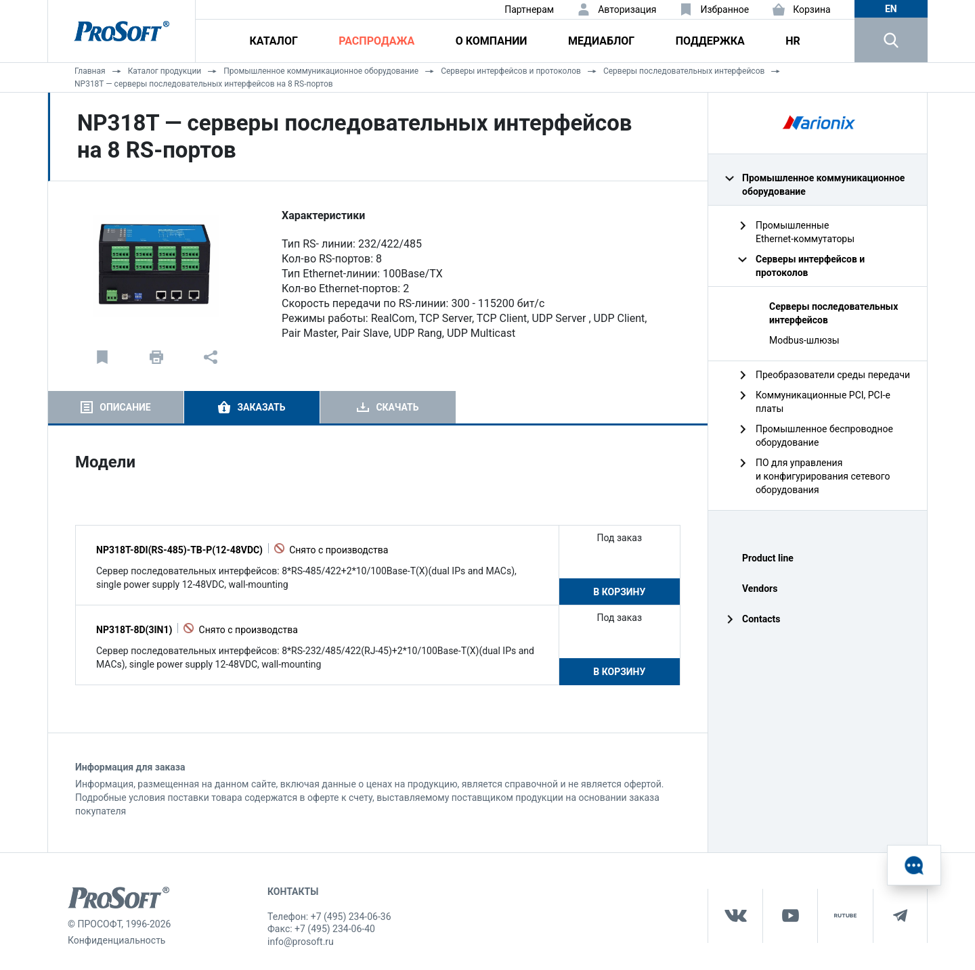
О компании (491, 40)
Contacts (761, 619)
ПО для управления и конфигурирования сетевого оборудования (823, 476)
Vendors (759, 588)
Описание (125, 407)
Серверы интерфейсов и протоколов (511, 71)
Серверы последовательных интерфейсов (683, 71)
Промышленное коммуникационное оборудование (320, 71)
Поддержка (710, 40)
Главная (90, 71)
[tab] (115, 407)
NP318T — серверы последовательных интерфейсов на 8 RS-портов (203, 84)
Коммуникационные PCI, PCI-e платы (823, 402)
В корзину (619, 591)
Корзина (812, 9)
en (891, 8)
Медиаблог (601, 40)
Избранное (724, 9)
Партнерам (529, 9)
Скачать (397, 407)
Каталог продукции (165, 71)
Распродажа (376, 40)
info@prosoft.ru (300, 941)
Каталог (274, 40)
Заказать (261, 407)
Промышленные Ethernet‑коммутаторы (805, 232)
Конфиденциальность (116, 940)
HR (792, 40)
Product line (768, 558)
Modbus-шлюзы (804, 340)
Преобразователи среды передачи (833, 374)
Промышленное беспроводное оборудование (824, 435)
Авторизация (627, 9)
